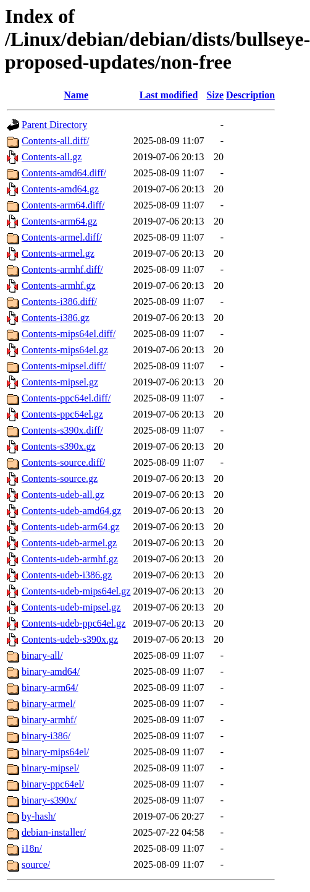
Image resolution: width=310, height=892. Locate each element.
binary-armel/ (48, 703)
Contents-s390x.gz (59, 446)
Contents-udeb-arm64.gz (71, 526)
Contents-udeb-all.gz (63, 494)
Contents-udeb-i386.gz (67, 575)
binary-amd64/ (51, 671)
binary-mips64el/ (55, 752)
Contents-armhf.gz (59, 285)
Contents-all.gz (52, 157)
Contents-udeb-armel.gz (69, 543)
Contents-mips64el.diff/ (68, 333)
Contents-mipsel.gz (60, 382)
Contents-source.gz (60, 478)
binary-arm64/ (50, 687)
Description (250, 95)
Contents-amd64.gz (60, 189)
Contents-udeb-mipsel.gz (71, 607)
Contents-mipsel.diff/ (64, 366)
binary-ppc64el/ (53, 784)
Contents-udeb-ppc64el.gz (73, 623)
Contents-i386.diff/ (59, 301)
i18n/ (32, 848)
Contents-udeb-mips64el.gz (76, 591)
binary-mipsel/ (50, 768)
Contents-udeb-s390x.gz (70, 639)
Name (76, 95)
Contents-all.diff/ (55, 140)
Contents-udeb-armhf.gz (70, 559)
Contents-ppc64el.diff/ (66, 398)
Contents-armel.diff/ (62, 237)
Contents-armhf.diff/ (62, 269)
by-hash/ (39, 816)
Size (215, 95)
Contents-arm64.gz (59, 221)
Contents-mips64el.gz (65, 350)
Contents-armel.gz (58, 253)
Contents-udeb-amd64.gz (71, 510)
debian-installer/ (54, 832)
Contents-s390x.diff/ (62, 430)
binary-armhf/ (49, 719)
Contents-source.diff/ (63, 462)
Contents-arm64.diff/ (63, 205)
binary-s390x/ (49, 800)
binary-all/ (42, 655)
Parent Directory (54, 124)
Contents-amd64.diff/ (64, 173)
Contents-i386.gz (56, 317)
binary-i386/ (46, 736)
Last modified (169, 95)
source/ (36, 864)
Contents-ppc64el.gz (62, 414)
